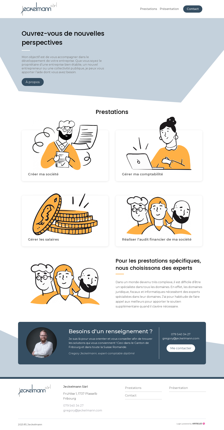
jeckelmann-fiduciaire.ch (39, 9)
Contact (193, 9)
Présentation (169, 9)
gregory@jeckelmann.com (180, 338)
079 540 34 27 (180, 334)
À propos (33, 82)
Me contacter (180, 348)
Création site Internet (193, 423)
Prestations (148, 9)
